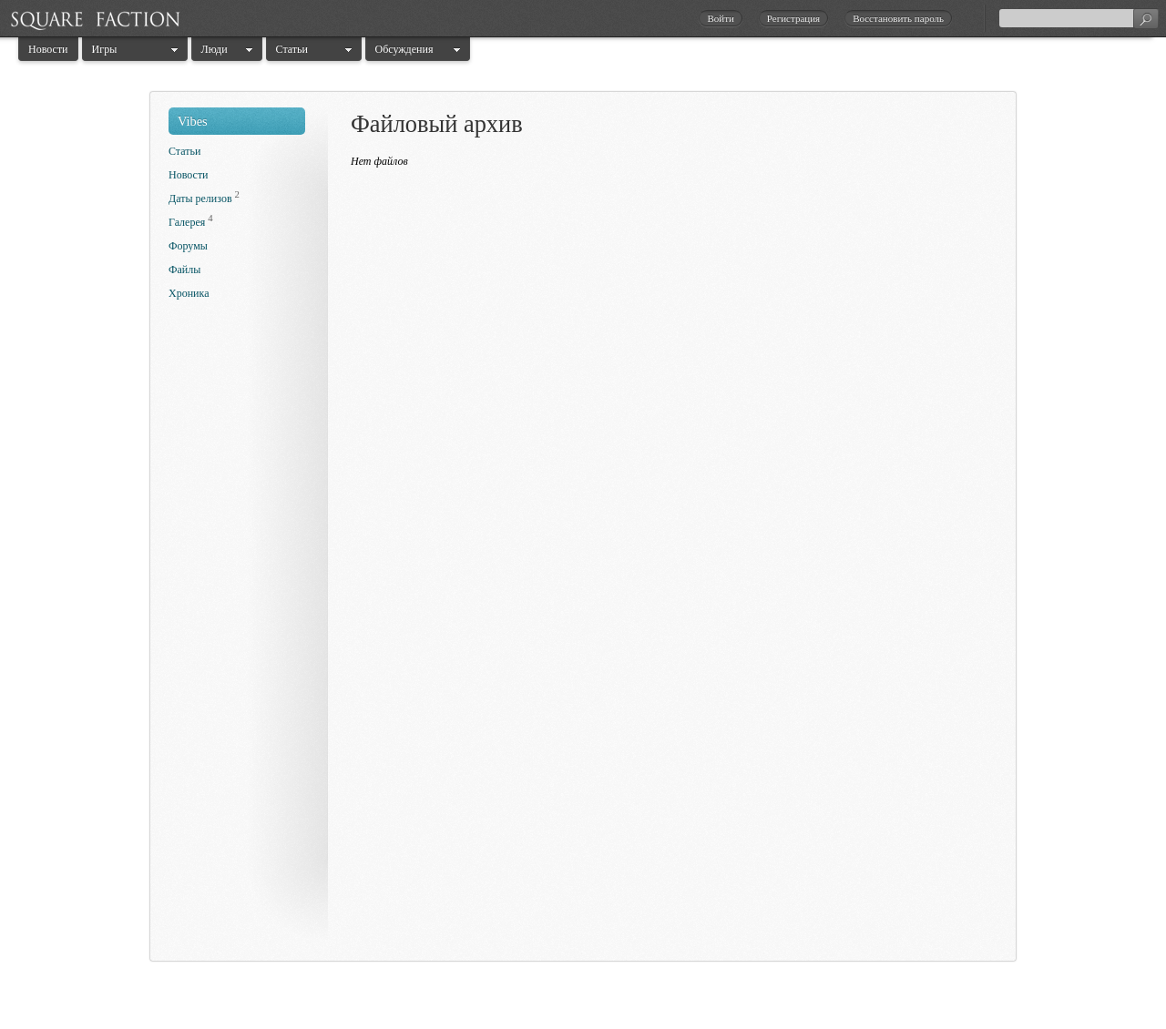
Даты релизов (200, 198)
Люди (214, 49)
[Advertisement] (241, 635)
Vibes (193, 121)
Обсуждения (404, 49)
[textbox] (1078, 18)
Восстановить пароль (898, 18)
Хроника (189, 293)
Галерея (187, 222)
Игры (105, 49)
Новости (48, 49)
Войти (720, 18)
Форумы (188, 245)
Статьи (292, 49)
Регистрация (793, 18)
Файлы (184, 269)
